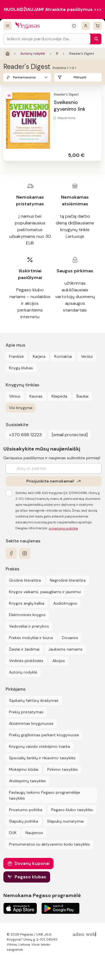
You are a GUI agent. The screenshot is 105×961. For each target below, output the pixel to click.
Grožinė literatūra (25, 580)
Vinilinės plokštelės (26, 660)
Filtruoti (80, 77)
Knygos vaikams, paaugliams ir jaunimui (45, 591)
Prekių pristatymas (26, 711)
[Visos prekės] (7, 26)
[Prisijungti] (85, 26)
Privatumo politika (25, 809)
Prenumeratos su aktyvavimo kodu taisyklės (49, 844)
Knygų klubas (21, 367)
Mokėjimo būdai (23, 769)
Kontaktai (63, 356)
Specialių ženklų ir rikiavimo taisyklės (42, 757)
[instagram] (24, 553)
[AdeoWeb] (85, 934)
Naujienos (34, 832)
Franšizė (16, 356)
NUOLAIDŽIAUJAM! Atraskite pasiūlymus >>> (52, 9)
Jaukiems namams (65, 649)
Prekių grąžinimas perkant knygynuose (44, 734)
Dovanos (70, 637)
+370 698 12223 (25, 435)
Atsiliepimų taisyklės (27, 780)
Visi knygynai (20, 407)
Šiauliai (82, 396)
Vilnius (14, 396)
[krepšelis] (97, 26)
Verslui (87, 356)
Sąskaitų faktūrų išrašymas (34, 700)
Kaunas (36, 396)
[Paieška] (95, 39)
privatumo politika (63, 528)
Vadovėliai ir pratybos (29, 626)
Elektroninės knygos (27, 614)
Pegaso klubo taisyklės (72, 809)
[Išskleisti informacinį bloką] (74, 26)
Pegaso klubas (30, 877)
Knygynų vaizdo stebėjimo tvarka (39, 746)
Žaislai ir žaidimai (24, 649)
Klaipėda (59, 396)
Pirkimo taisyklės (62, 769)
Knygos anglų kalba (26, 603)
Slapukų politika (23, 821)
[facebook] (11, 553)
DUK (13, 832)
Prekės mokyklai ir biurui (31, 637)
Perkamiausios (24, 77)
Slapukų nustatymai (65, 821)
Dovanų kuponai (32, 863)
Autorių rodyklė (32, 53)
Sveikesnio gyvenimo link (69, 105)
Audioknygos (65, 603)
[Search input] (46, 39)
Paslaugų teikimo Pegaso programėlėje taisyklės (44, 795)
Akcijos (58, 660)
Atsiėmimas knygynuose (31, 723)
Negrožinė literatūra (68, 580)
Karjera (39, 356)
